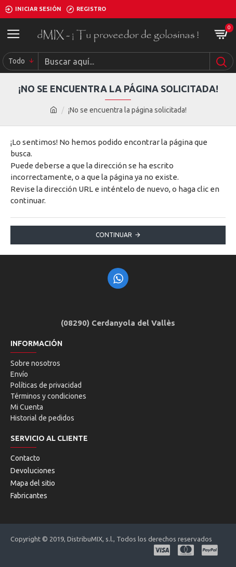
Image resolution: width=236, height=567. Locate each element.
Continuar (114, 234)
